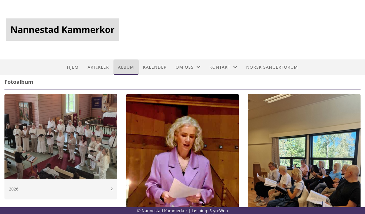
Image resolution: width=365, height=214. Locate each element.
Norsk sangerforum (272, 67)
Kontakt (223, 67)
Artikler (98, 67)
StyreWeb (218, 210)
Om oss (188, 67)
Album (126, 67)
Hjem (72, 67)
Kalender (155, 67)
